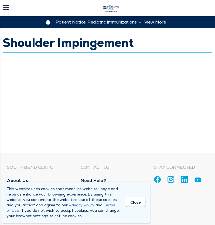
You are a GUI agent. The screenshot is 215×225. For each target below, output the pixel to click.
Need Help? (93, 180)
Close (135, 202)
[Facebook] (157, 179)
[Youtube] (197, 180)
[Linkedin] (184, 179)
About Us (17, 180)
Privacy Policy (81, 205)
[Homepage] (111, 8)
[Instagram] (171, 179)
